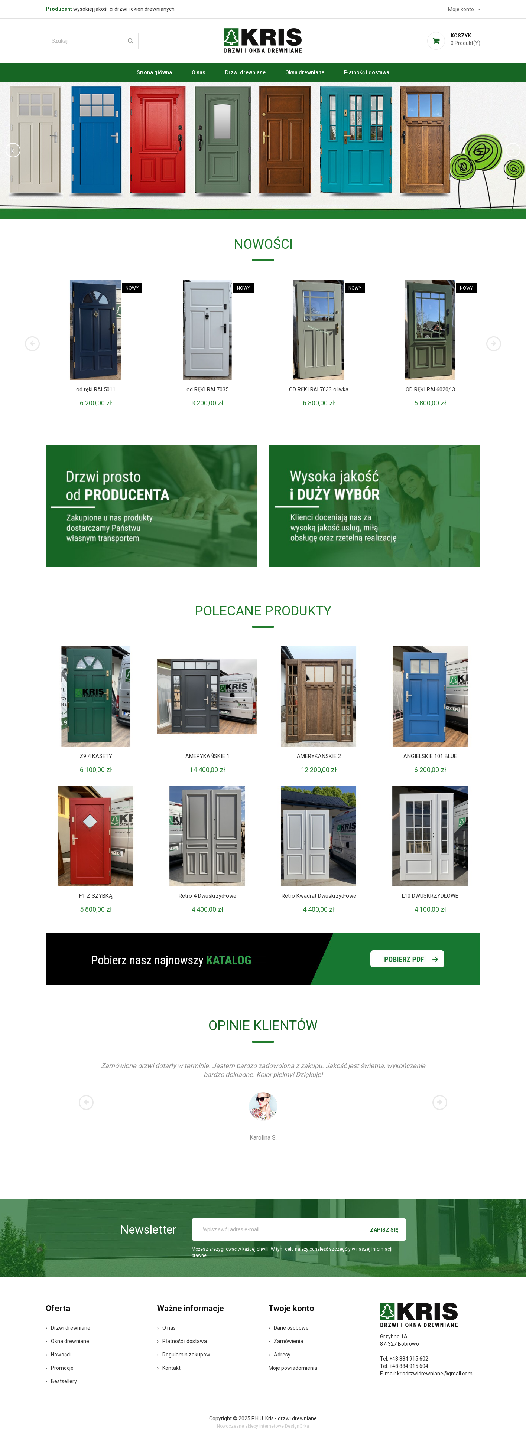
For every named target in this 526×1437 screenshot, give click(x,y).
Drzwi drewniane (245, 72)
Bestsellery (61, 1381)
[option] (263, 150)
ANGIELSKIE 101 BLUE (430, 756)
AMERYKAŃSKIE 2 (318, 756)
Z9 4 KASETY (95, 756)
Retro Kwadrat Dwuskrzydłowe (319, 895)
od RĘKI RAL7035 (207, 389)
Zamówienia (286, 1341)
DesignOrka (297, 1426)
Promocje (60, 1368)
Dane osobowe (289, 1328)
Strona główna (154, 72)
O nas (198, 72)
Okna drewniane (304, 72)
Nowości (58, 1355)
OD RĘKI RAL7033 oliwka (319, 389)
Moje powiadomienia (293, 1368)
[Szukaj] (92, 41)
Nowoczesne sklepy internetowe (250, 1426)
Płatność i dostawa (366, 72)
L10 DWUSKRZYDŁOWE (430, 895)
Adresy (279, 1355)
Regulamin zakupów (183, 1355)
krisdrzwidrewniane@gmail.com (435, 1373)
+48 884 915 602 (408, 1359)
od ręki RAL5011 (96, 389)
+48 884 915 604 (408, 1366)
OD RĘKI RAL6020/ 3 (430, 389)
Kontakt (169, 1368)
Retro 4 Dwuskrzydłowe (207, 895)
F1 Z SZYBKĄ (96, 895)
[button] (39, 150)
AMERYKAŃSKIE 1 (207, 756)
